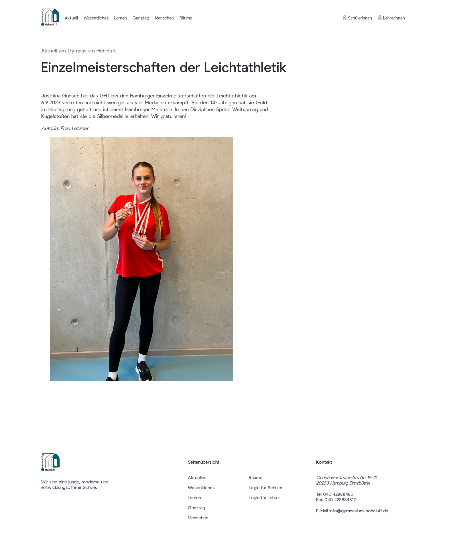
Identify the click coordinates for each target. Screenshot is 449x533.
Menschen (164, 17)
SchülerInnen (357, 17)
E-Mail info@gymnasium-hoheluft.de (352, 510)
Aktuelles (197, 477)
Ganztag (141, 17)
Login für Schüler (265, 487)
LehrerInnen (391, 17)
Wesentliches (96, 17)
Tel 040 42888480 (334, 494)
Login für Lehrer (264, 497)
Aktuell (71, 17)
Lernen (120, 17)
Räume (186, 17)
